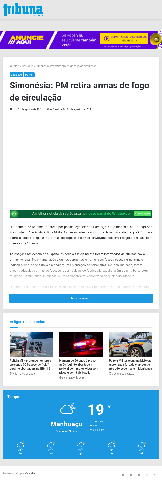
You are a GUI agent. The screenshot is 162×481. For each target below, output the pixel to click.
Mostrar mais (81, 298)
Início (15, 66)
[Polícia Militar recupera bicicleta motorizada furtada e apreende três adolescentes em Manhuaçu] (130, 344)
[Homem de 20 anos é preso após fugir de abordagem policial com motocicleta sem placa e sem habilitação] (81, 344)
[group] (81, 40)
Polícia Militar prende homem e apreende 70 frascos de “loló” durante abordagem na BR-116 (30, 364)
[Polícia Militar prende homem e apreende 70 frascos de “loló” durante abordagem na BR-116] (31, 344)
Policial (29, 74)
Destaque (28, 66)
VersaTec (30, 473)
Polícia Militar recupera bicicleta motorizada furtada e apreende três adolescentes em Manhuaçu (130, 364)
